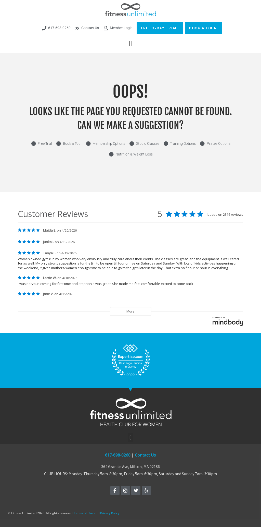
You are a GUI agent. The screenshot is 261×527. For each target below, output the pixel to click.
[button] (130, 43)
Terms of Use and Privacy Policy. (97, 513)
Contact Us (145, 455)
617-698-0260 (117, 455)
